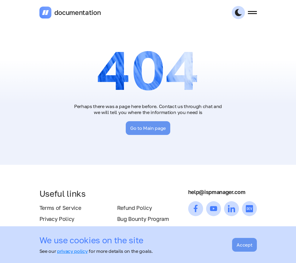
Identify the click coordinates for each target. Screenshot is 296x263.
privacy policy (72, 251)
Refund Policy (134, 207)
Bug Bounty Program (143, 219)
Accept (244, 245)
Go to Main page (148, 128)
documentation (77, 12)
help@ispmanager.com (217, 192)
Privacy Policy (57, 219)
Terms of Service (60, 207)
